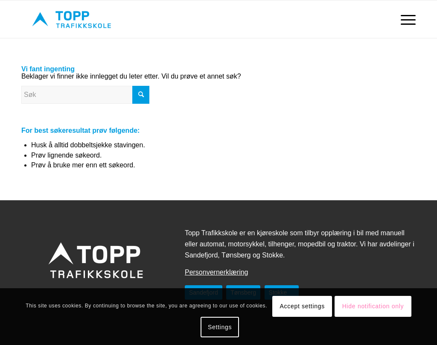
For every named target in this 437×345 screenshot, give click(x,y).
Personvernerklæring (216, 272)
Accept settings (302, 306)
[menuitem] (405, 19)
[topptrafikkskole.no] (72, 19)
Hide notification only (373, 306)
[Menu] (405, 19)
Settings (220, 327)
